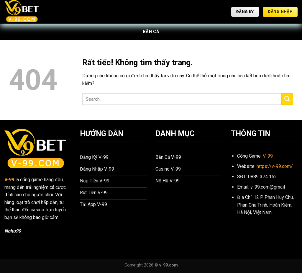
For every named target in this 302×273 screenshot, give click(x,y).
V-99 (9, 179)
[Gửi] (287, 99)
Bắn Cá (151, 31)
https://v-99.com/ (275, 166)
